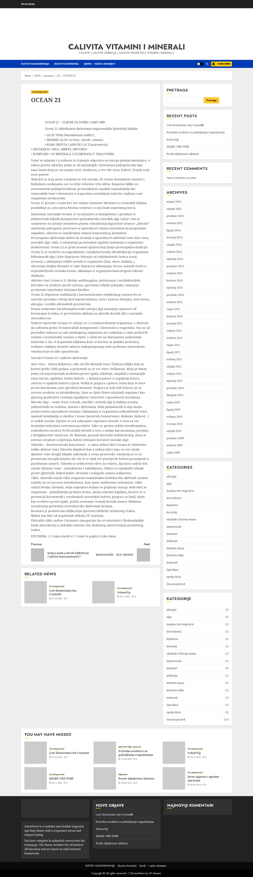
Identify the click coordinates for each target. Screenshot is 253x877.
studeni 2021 (175, 223)
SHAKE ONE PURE (178, 146)
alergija (171, 476)
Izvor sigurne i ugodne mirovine (203, 778)
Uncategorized (39, 91)
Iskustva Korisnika (66, 63)
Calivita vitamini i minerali (126, 46)
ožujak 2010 (174, 431)
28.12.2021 (125, 597)
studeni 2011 (175, 338)
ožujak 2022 (174, 209)
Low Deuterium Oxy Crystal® (62, 592)
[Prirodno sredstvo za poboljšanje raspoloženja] (105, 753)
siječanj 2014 (175, 259)
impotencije (174, 526)
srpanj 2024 (174, 201)
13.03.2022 (126, 759)
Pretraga (177, 90)
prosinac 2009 (175, 438)
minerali (172, 562)
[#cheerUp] (103, 592)
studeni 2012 (175, 302)
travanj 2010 (174, 424)
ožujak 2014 (174, 244)
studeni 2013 (175, 273)
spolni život (174, 577)
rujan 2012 (173, 309)
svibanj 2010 (174, 416)
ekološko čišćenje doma (181, 519)
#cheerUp (123, 592)
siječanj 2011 (175, 381)
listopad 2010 (175, 395)
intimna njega (175, 548)
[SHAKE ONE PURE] (35, 778)
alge (169, 483)
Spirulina (172, 570)
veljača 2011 (174, 374)
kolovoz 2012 (175, 316)
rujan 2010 (173, 402)
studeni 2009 (175, 445)
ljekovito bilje (175, 555)
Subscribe (220, 63)
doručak (172, 512)
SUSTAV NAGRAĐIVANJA (35, 63)
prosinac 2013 (175, 266)
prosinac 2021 (175, 216)
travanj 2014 (174, 237)
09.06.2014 (126, 783)
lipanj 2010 (173, 409)
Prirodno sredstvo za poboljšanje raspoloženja (196, 132)
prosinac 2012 (175, 295)
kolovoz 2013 (175, 280)
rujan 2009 (173, 452)
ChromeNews (137, 873)
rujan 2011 (173, 345)
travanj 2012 (174, 323)
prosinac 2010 (175, 388)
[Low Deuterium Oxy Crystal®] (35, 592)
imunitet (172, 534)
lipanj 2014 (173, 230)
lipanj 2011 (173, 352)
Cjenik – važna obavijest (99, 63)
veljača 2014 (174, 252)
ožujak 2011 (174, 366)
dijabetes (172, 505)
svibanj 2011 (174, 359)
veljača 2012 (174, 330)
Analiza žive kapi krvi (180, 491)
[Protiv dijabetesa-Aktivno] (105, 778)
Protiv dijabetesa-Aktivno (183, 154)
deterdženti (174, 498)
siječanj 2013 (175, 287)
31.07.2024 (57, 598)
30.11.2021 (57, 783)
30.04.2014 (195, 785)
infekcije (172, 541)
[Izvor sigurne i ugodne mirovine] (174, 778)
